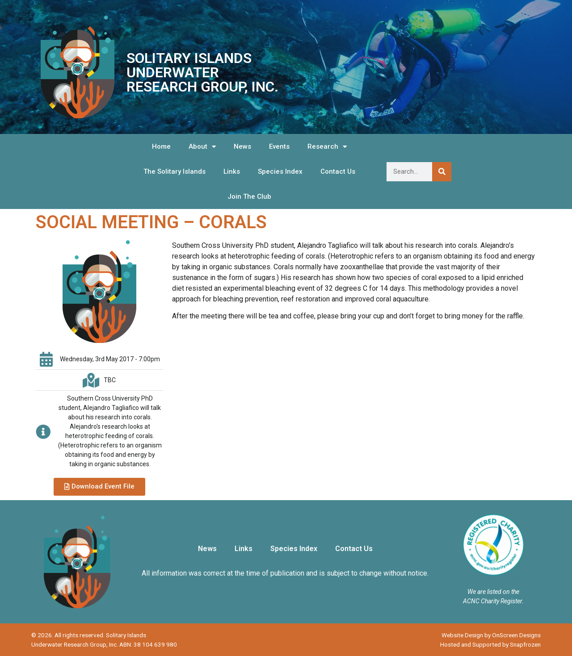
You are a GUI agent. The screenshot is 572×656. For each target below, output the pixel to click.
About (202, 147)
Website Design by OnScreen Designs (491, 635)
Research (327, 147)
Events (279, 146)
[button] (99, 487)
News (242, 146)
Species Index (280, 171)
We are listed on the (493, 591)
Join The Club (249, 196)
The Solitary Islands (174, 171)
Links (231, 171)
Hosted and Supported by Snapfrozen (490, 644)
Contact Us (337, 171)
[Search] (441, 171)
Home (161, 146)
